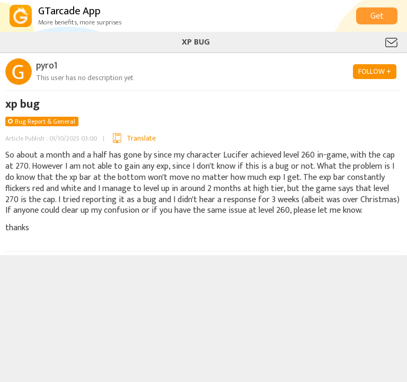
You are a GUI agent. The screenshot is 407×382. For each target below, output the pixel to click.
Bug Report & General (45, 121)
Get (377, 16)
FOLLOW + (374, 71)
